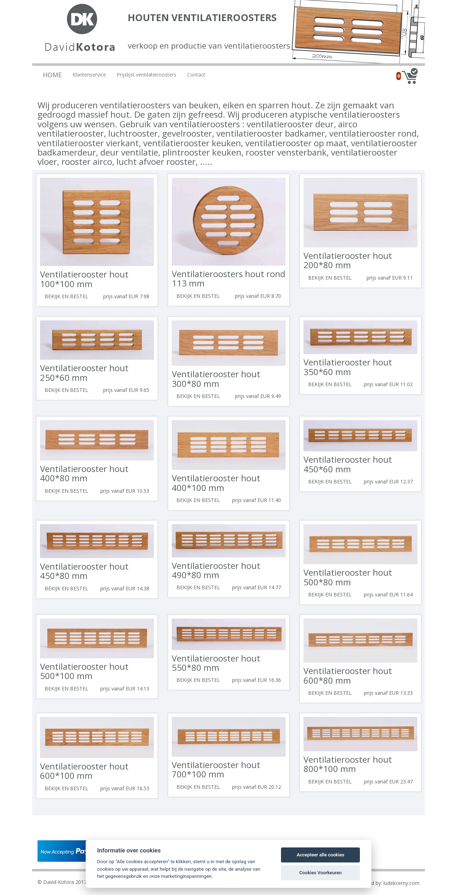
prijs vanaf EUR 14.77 (256, 587)
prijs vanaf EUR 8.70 (258, 295)
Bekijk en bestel (66, 296)
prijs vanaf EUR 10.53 (124, 490)
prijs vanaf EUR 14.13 (124, 688)
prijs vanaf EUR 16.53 (124, 788)
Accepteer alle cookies (320, 854)
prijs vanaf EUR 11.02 (388, 384)
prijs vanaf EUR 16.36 (256, 680)
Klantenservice (89, 74)
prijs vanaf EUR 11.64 (388, 594)
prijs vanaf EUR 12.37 (388, 481)
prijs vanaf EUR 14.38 (124, 588)
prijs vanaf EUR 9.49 (258, 396)
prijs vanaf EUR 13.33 (388, 692)
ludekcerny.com (401, 883)
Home (52, 74)
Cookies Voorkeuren (320, 872)
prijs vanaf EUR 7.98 (126, 296)
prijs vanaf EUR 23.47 (388, 781)
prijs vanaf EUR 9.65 (126, 390)
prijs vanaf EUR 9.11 (390, 277)
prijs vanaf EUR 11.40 (256, 500)
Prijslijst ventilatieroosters (146, 74)
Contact (196, 74)
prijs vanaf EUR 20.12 (256, 786)
